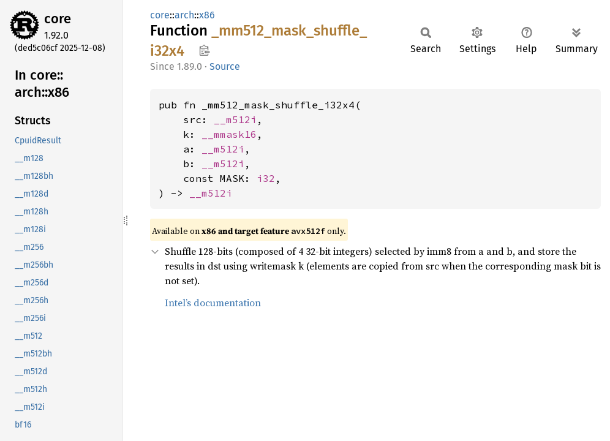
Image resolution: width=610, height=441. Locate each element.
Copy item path (204, 50)
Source (224, 66)
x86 (207, 15)
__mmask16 (229, 134)
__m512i (235, 119)
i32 (266, 178)
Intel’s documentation (213, 302)
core (57, 18)
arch (184, 15)
